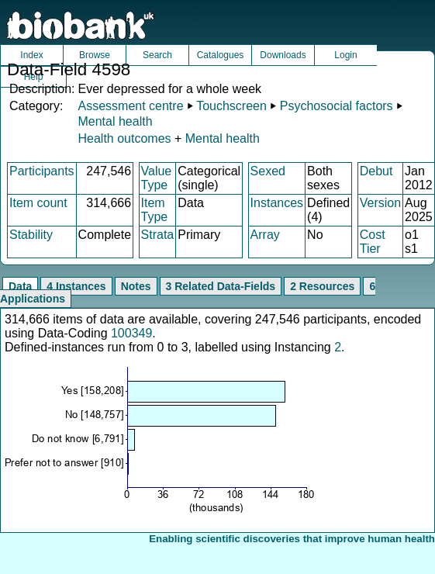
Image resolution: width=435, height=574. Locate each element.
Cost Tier (372, 241)
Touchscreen (231, 105)
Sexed (267, 171)
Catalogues (220, 55)
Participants (41, 171)
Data (20, 286)
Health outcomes (124, 138)
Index (31, 55)
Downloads (283, 55)
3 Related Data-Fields (221, 286)
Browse (94, 55)
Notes (136, 286)
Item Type (154, 209)
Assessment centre (130, 105)
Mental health (115, 121)
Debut (376, 171)
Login (345, 55)
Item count (38, 202)
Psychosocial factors (336, 105)
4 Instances (76, 286)
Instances (276, 202)
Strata (157, 234)
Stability (31, 234)
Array (265, 234)
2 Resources (322, 286)
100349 (131, 333)
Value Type (156, 178)
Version (380, 202)
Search (157, 55)
